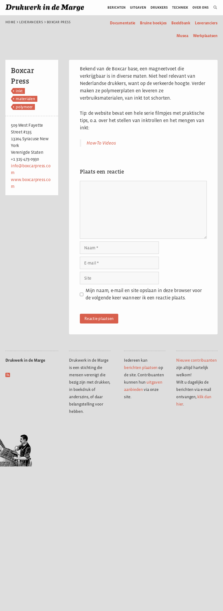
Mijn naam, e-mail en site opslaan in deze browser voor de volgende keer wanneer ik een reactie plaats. (144, 294)
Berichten (116, 7)
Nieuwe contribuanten (196, 360)
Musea (182, 35)
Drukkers (159, 7)
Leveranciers (31, 22)
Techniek (180, 7)
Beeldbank (180, 23)
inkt (19, 91)
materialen (25, 98)
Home (10, 22)
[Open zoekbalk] (213, 7)
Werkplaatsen (205, 35)
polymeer (24, 106)
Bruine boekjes (153, 23)
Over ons (200, 7)
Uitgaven (138, 7)
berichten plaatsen (141, 367)
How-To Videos (101, 143)
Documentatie (122, 23)
